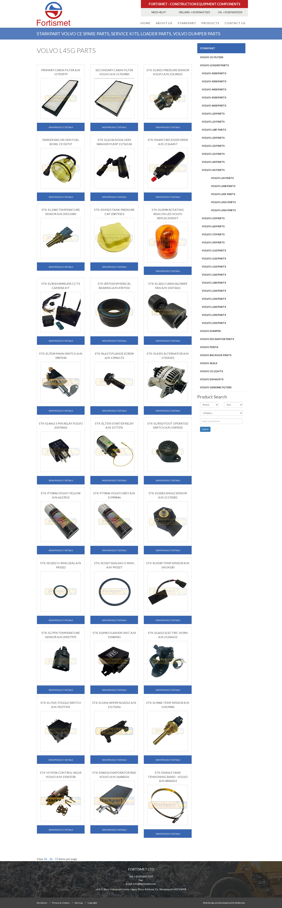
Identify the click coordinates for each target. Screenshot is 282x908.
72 (56, 859)
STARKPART (187, 23)
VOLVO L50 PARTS (213, 218)
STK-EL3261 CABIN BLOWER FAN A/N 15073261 (167, 285)
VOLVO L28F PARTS (214, 129)
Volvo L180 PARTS (214, 282)
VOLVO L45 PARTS (213, 169)
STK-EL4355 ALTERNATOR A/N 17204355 (168, 355)
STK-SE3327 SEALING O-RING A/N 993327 (114, 565)
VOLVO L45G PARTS (223, 202)
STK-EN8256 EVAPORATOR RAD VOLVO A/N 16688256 (114, 774)
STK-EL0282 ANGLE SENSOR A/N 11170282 (168, 495)
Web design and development (217, 902)
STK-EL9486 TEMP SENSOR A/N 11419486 (167, 705)
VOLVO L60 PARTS (213, 226)
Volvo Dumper (210, 330)
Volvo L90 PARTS (213, 242)
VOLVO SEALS (208, 363)
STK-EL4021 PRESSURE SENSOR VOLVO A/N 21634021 (168, 72)
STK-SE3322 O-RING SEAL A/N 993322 (60, 565)
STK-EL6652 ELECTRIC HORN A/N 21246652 (168, 635)
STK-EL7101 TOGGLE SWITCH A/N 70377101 (60, 705)
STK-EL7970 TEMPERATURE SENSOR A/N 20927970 (61, 635)
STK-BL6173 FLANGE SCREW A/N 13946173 (114, 355)
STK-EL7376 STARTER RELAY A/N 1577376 (114, 425)
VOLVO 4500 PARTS (214, 97)
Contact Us (235, 23)
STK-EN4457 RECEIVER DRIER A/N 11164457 (168, 142)
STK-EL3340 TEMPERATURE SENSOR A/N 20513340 (61, 212)
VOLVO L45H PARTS (223, 210)
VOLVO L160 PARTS (214, 274)
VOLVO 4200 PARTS (214, 73)
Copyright (92, 902)
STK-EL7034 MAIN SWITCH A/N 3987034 (60, 355)
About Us (164, 23)
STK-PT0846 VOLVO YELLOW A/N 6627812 (61, 495)
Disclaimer (42, 902)
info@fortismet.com (144, 883)
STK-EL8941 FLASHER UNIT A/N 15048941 (114, 635)
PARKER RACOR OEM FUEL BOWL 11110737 (60, 142)
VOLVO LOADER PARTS (214, 65)
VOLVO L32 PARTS (213, 145)
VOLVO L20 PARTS (213, 113)
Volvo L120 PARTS (214, 258)
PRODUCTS (210, 23)
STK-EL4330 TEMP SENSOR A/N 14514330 (167, 565)
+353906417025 (200, 12)
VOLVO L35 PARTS (213, 153)
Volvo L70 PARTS (213, 234)
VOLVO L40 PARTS (213, 161)
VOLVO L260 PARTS (214, 306)
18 (45, 859)
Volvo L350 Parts (214, 322)
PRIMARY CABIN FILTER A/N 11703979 (60, 72)
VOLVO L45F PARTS (223, 194)
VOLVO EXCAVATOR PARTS (217, 339)
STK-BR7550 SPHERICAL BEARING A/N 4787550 (114, 285)
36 (51, 859)
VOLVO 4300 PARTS (214, 81)
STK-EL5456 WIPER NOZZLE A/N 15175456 (114, 705)
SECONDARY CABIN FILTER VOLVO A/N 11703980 (114, 72)
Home (145, 23)
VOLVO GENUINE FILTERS (215, 387)
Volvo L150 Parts (214, 266)
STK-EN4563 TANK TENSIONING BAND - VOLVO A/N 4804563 (168, 777)
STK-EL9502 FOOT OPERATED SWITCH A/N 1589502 (167, 425)
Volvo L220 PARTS (214, 290)
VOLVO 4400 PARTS (214, 89)
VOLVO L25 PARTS (213, 121)
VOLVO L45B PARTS (223, 186)
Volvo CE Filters (211, 57)
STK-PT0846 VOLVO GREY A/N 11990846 (114, 495)
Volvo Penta (209, 347)
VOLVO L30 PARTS (213, 137)
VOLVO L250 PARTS (214, 298)
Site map (78, 902)
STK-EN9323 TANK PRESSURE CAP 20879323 (114, 212)
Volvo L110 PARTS (214, 250)
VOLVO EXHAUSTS (211, 379)
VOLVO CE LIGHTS (211, 371)
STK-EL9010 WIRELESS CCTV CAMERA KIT (60, 285)
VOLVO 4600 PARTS (214, 105)
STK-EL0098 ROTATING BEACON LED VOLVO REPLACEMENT (168, 214)
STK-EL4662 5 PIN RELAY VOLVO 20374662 (61, 425)
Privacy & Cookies (61, 902)
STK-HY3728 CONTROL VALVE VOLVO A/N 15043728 (61, 774)
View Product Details (60, 127)
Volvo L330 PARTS (214, 314)
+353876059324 (232, 12)
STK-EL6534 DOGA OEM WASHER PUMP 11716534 (114, 142)
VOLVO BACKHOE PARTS (215, 355)
